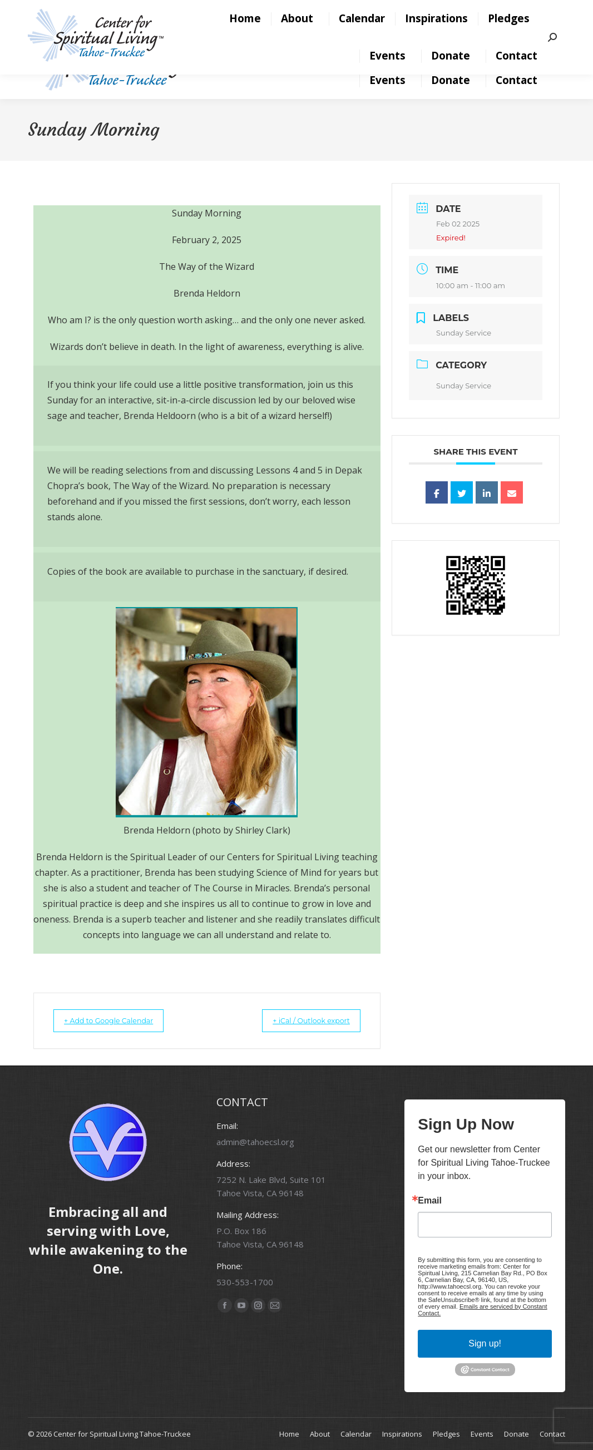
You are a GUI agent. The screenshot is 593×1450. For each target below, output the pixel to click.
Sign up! (484, 1343)
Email (430, 1200)
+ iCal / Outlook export (301, 1020)
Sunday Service (463, 385)
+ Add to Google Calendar (119, 1020)
